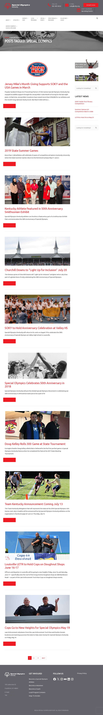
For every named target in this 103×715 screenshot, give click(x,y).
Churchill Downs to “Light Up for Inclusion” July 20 (36, 270)
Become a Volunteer (36, 685)
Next (43, 658)
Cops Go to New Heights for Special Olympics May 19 (37, 627)
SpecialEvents (42, 19)
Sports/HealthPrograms (52, 19)
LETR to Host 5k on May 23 (84, 117)
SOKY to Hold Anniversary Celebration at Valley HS (36, 328)
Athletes (16, 20)
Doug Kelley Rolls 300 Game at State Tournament (35, 443)
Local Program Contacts (37, 692)
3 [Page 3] (38, 658)
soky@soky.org (75, 6)
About (7, 20)
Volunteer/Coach (63, 19)
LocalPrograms (34, 19)
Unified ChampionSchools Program (11, 27)
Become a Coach (34, 689)
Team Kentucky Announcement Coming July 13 (34, 504)
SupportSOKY (24, 19)
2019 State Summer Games (21, 150)
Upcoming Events (87, 11)
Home (7, 37)
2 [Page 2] (33, 658)
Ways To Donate (34, 696)
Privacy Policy (82, 673)
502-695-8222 (56, 6)
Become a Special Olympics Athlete (38, 680)
